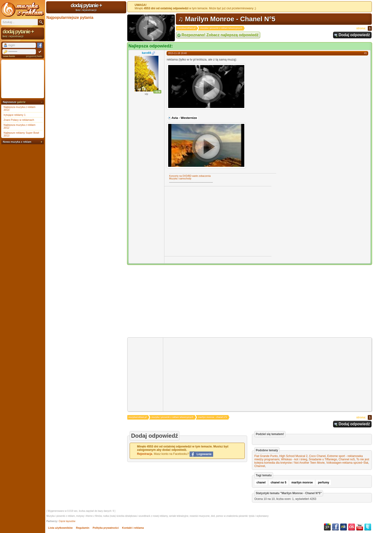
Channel (259, 466)
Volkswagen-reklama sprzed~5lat (347, 462)
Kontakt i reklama (133, 527)
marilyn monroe (302, 482)
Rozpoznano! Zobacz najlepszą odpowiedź (220, 35)
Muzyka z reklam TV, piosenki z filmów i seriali (22, 9)
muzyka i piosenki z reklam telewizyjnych (221, 28)
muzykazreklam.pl (186, 28)
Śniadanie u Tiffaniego (323, 459)
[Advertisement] (204, 221)
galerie (21, 102)
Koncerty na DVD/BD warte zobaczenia (190, 176)
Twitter (367, 527)
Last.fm (351, 527)
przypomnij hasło (34, 56)
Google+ (327, 527)
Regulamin (82, 527)
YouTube (359, 527)
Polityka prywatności (106, 527)
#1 (365, 53)
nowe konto (9, 56)
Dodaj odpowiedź (354, 35)
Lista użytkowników (60, 527)
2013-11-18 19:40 (177, 53)
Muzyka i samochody (180, 178)
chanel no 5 (278, 482)
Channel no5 (347, 459)
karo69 (146, 53)
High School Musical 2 (293, 456)
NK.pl (343, 527)
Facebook (335, 527)
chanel (260, 482)
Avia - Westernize (184, 118)
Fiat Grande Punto (266, 456)
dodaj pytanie (86, 6)
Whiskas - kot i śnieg (294, 459)
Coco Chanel (317, 456)
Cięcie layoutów (67, 521)
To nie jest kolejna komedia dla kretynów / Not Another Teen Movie (311, 461)
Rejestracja (144, 454)
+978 (157, 91)
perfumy (323, 482)
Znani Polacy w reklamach (19, 119)
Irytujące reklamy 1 (14, 114)
